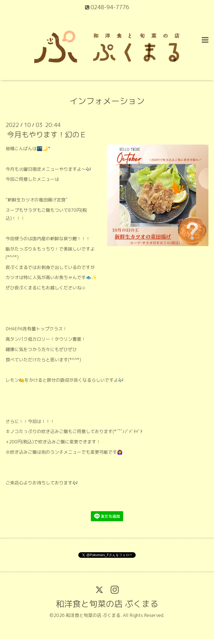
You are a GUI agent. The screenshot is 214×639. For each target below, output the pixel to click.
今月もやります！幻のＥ (47, 134)
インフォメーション (107, 101)
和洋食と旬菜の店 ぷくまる (107, 604)
